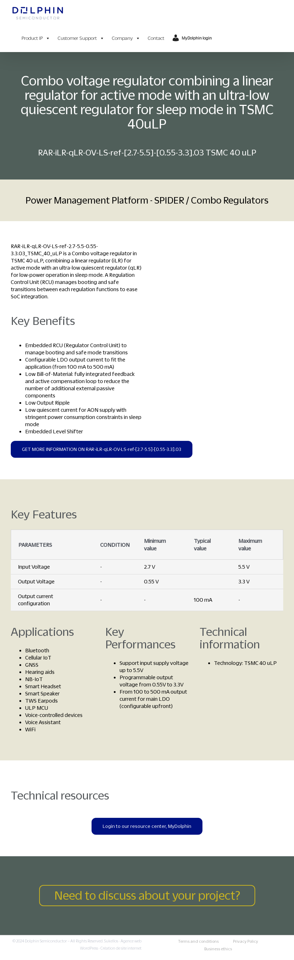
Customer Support (80, 38)
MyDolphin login (197, 38)
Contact (156, 38)
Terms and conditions (198, 941)
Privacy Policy (245, 941)
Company (126, 38)
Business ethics (218, 949)
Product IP (36, 38)
